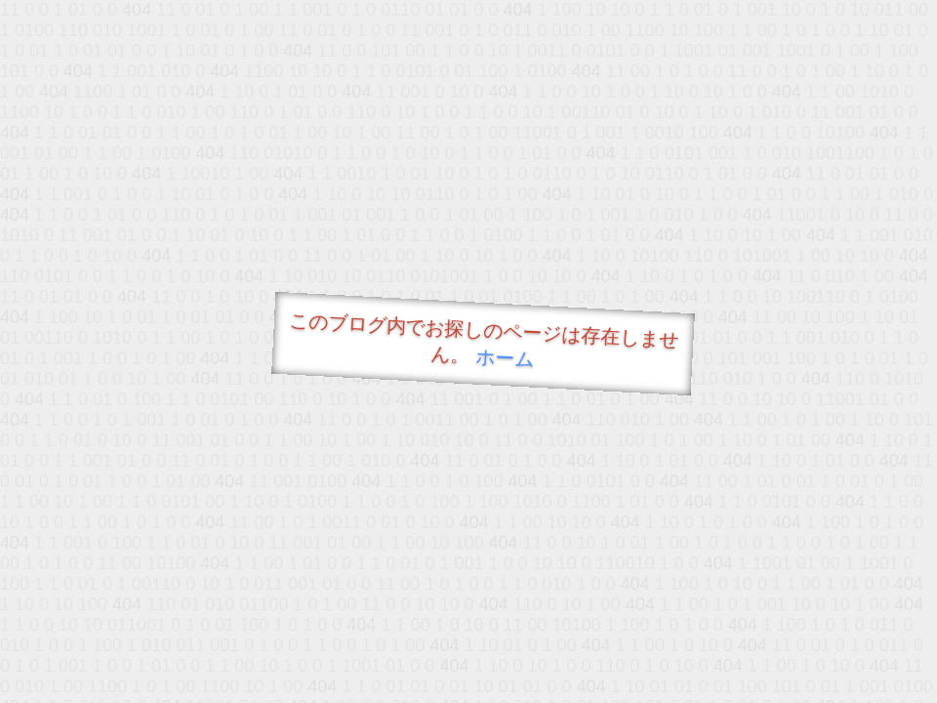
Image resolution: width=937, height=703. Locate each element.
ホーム (505, 358)
